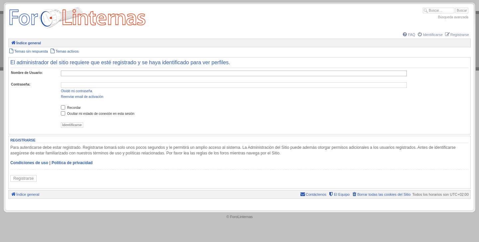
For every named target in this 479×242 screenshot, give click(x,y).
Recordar (71, 108)
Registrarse (23, 178)
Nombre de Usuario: (27, 73)
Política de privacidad (72, 162)
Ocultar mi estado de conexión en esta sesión (97, 114)
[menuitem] (408, 35)
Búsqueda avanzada (453, 17)
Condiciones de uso (29, 162)
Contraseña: (20, 84)
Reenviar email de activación (82, 97)
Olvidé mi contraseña (76, 91)
